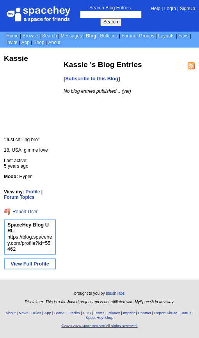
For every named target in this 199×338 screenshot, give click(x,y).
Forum (128, 36)
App (25, 42)
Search (110, 22)
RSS (87, 313)
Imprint (129, 313)
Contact (144, 313)
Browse (30, 36)
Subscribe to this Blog (91, 78)
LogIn (170, 8)
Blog (91, 36)
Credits (74, 313)
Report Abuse (165, 313)
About (54, 42)
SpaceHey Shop (100, 317)
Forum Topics (19, 197)
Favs (183, 36)
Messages (71, 36)
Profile (32, 192)
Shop (39, 42)
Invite (12, 42)
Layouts (166, 36)
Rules (36, 313)
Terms (99, 313)
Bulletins (108, 36)
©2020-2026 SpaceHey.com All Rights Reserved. (99, 326)
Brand (59, 313)
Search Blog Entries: (110, 8)
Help (155, 8)
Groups (146, 36)
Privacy (113, 313)
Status (185, 313)
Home (12, 36)
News (23, 313)
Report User (20, 211)
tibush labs (115, 293)
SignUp (187, 8)
